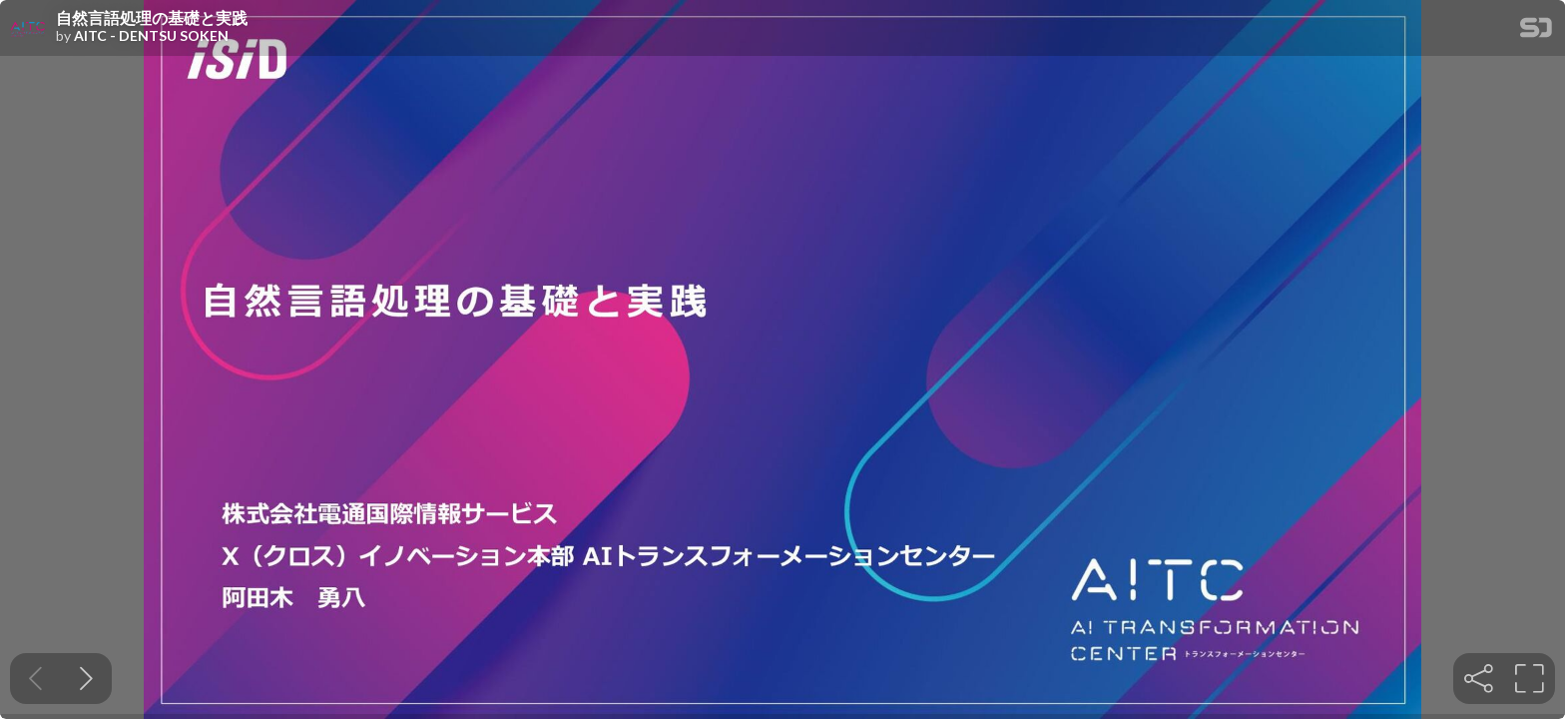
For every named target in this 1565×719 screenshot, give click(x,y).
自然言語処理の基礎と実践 (152, 18)
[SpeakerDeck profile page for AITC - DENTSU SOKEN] (28, 29)
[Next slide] (86, 678)
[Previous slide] (35, 678)
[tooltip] (1478, 678)
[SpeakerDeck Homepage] (1536, 31)
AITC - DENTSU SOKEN (151, 36)
